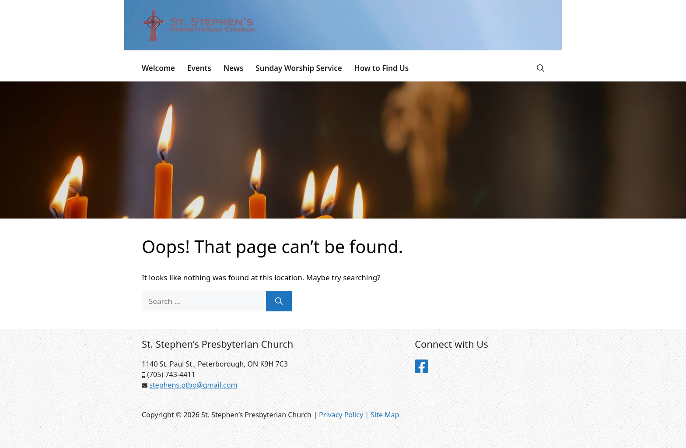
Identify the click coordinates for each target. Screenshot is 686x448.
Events (199, 68)
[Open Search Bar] (540, 68)
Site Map (385, 415)
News (234, 68)
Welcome (158, 68)
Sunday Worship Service (299, 68)
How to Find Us (381, 68)
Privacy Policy (341, 415)
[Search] (279, 301)
